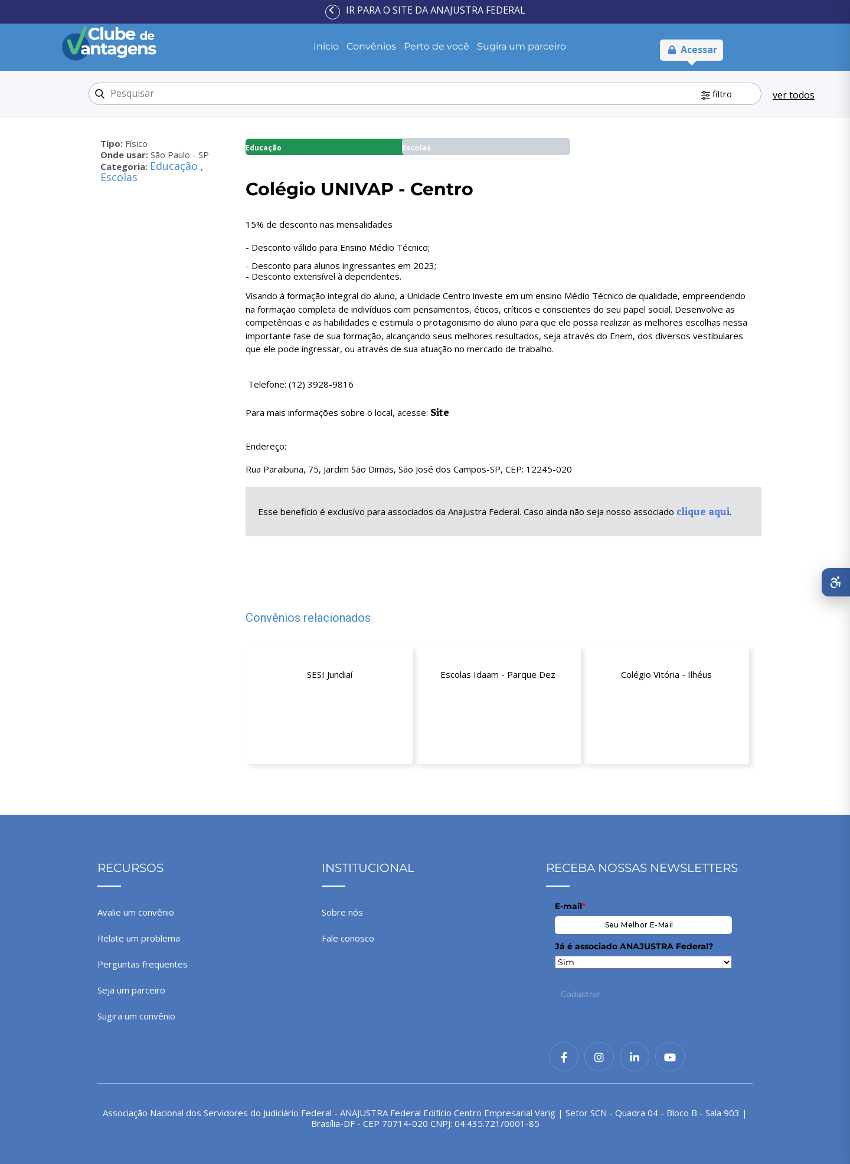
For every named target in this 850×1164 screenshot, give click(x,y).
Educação (175, 166)
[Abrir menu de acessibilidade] (836, 582)
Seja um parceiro (131, 990)
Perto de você (436, 46)
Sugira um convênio (136, 1016)
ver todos (794, 95)
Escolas (119, 177)
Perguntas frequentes (142, 964)
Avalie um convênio (135, 912)
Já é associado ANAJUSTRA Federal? (634, 946)
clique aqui (703, 511)
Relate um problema (138, 938)
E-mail (570, 906)
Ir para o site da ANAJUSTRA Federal (435, 10)
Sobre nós (342, 912)
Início (326, 46)
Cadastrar (580, 994)
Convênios (371, 46)
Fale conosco (348, 938)
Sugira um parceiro (521, 46)
